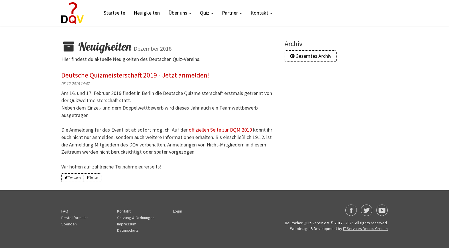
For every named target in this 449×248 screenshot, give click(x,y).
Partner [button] (232, 12)
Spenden (69, 224)
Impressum (126, 224)
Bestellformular (74, 217)
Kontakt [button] (261, 12)
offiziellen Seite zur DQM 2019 (220, 129)
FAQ (64, 211)
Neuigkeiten (147, 12)
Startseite (114, 12)
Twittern (72, 177)
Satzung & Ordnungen (136, 217)
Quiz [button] (206, 12)
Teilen (92, 177)
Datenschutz (128, 230)
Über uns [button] (179, 12)
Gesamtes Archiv (310, 56)
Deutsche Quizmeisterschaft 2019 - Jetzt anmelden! (135, 75)
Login (177, 211)
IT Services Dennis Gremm (365, 228)
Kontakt (124, 211)
